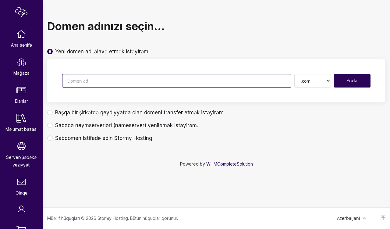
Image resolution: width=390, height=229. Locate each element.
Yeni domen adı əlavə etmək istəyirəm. (98, 51)
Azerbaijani (351, 218)
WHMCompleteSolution (229, 163)
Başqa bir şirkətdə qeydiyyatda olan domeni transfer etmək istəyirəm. (136, 112)
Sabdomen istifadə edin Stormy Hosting (99, 138)
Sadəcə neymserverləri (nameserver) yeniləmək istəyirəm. (122, 125)
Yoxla (352, 81)
